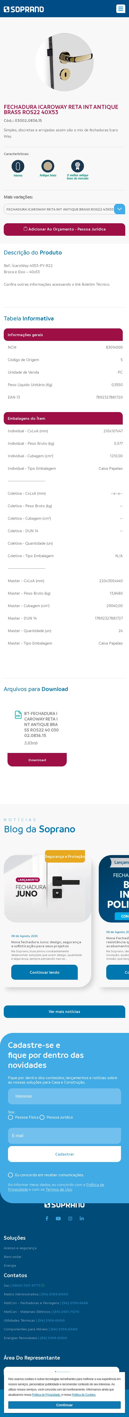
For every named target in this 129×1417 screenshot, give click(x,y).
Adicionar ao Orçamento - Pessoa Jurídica (65, 229)
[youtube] (58, 1218)
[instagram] (70, 1218)
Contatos (15, 1275)
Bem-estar (13, 1256)
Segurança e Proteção (65, 856)
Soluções (15, 1237)
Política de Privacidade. (47, 1395)
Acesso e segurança (20, 1247)
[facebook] (47, 1218)
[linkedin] (82, 1218)
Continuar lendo (45, 972)
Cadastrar (64, 1154)
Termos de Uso (59, 1189)
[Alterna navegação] (120, 8)
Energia (10, 1265)
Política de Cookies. (84, 1395)
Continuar (64, 1405)
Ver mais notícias (64, 1011)
